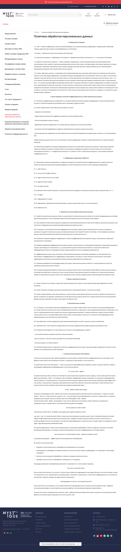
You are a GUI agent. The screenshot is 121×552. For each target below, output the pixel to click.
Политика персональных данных (12, 529)
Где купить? (38, 529)
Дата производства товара (72, 526)
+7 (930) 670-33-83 (90, 6)
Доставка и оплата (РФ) (71, 519)
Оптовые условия (40, 523)
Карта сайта (26, 529)
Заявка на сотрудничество (43, 526)
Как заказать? (68, 516)
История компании (40, 516)
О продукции (39, 519)
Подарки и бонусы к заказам (72, 532)
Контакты (38, 532)
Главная (36, 32)
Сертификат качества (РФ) (71, 529)
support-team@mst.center (102, 525)
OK (78, 544)
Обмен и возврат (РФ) (70, 523)
